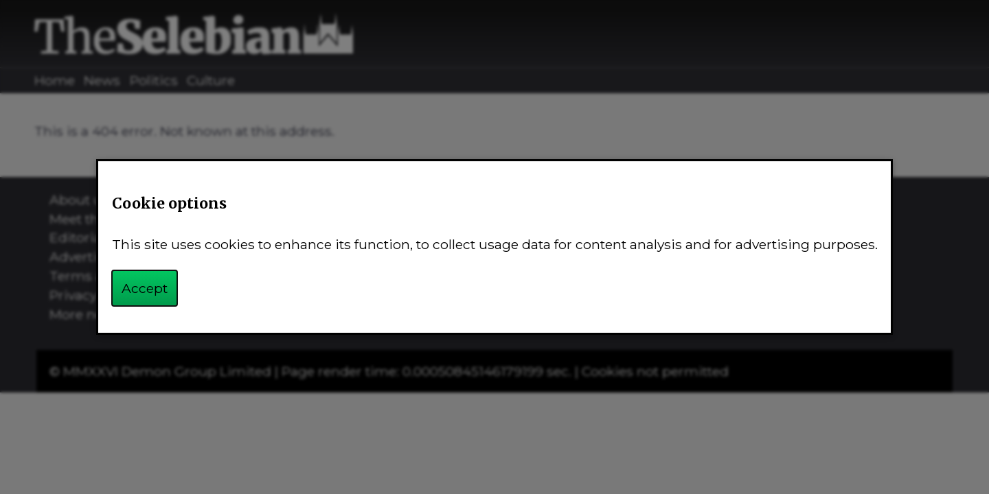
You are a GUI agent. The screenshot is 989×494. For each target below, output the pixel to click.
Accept (145, 288)
